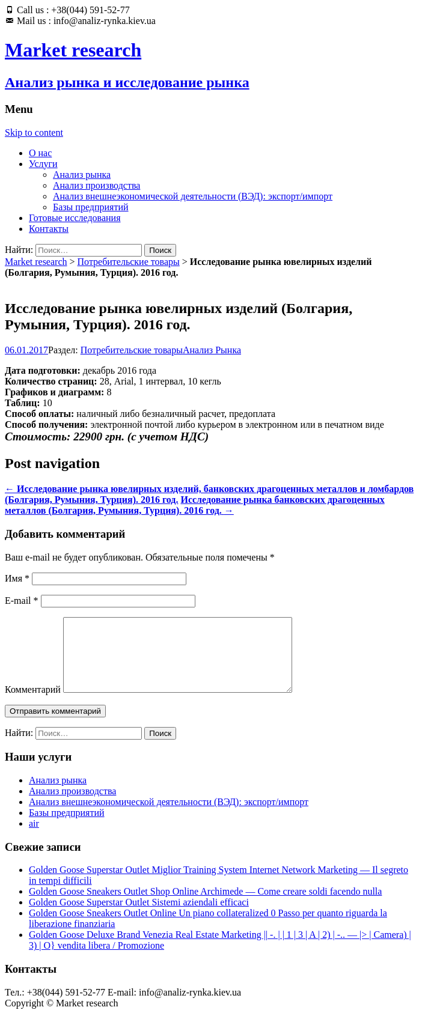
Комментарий (33, 704)
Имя (17, 578)
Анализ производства (96, 185)
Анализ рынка (82, 174)
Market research (36, 262)
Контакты (49, 229)
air (34, 838)
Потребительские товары (129, 262)
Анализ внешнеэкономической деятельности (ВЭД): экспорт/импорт (192, 196)
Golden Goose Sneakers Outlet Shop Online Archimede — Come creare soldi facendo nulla (205, 906)
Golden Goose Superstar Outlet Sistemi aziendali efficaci (139, 916)
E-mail (21, 600)
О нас (40, 153)
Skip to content (34, 132)
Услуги (43, 164)
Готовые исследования (75, 218)
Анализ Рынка (212, 350)
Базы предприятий (91, 207)
